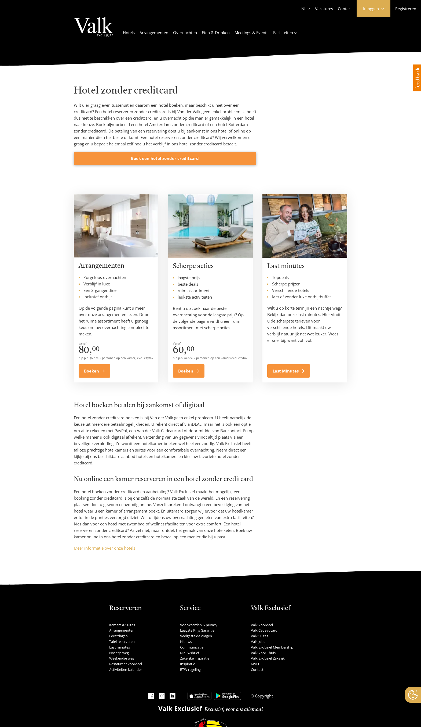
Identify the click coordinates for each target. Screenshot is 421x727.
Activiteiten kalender (125, 669)
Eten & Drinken (216, 32)
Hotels (129, 32)
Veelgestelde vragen (196, 635)
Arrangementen (154, 32)
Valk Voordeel (262, 624)
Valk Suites (259, 635)
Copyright (263, 696)
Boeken (92, 371)
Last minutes (119, 647)
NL (303, 8)
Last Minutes (286, 371)
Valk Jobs (258, 641)
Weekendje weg (121, 658)
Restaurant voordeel (125, 663)
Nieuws (186, 641)
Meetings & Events (251, 32)
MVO (255, 663)
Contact (345, 8)
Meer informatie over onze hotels (104, 548)
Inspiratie (187, 663)
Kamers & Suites (122, 624)
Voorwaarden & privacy (198, 624)
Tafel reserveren (122, 641)
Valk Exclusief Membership (272, 647)
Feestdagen (118, 635)
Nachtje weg (119, 652)
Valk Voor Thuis (263, 652)
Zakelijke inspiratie (194, 658)
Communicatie (191, 647)
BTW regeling (190, 669)
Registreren (405, 8)
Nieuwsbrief (189, 652)
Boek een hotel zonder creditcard (165, 158)
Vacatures (324, 8)
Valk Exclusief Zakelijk (268, 658)
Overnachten (185, 32)
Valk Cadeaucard (264, 630)
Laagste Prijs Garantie (197, 630)
